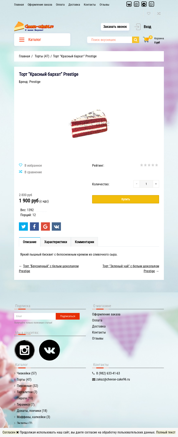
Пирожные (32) (27, 386)
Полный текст (166, 432)
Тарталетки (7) (27, 392)
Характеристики (55, 242)
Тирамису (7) (26, 404)
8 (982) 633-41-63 (108, 373)
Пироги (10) (25, 398)
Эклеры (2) (24, 423)
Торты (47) (24, 380)
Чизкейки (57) (27, 373)
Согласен (10, 432)
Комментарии (84, 242)
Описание (29, 242)
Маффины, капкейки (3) (33, 417)
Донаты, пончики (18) (32, 411)
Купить (125, 199)
